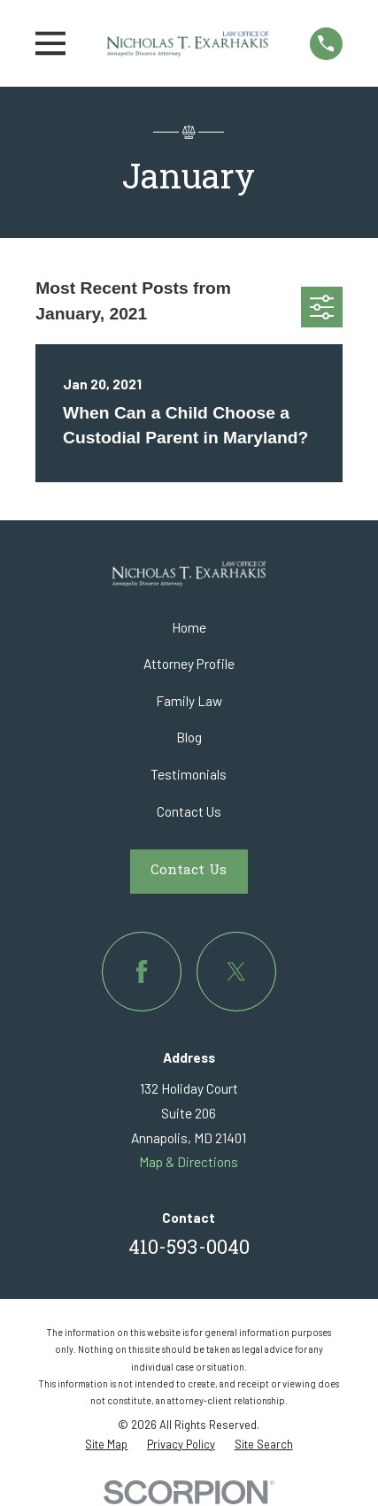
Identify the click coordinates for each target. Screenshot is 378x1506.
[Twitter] (236, 971)
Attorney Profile (189, 664)
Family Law (189, 701)
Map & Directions (188, 1162)
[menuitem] (106, 1444)
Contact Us (189, 811)
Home (189, 627)
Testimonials (188, 774)
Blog (189, 737)
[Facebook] (141, 971)
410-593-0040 (189, 1249)
